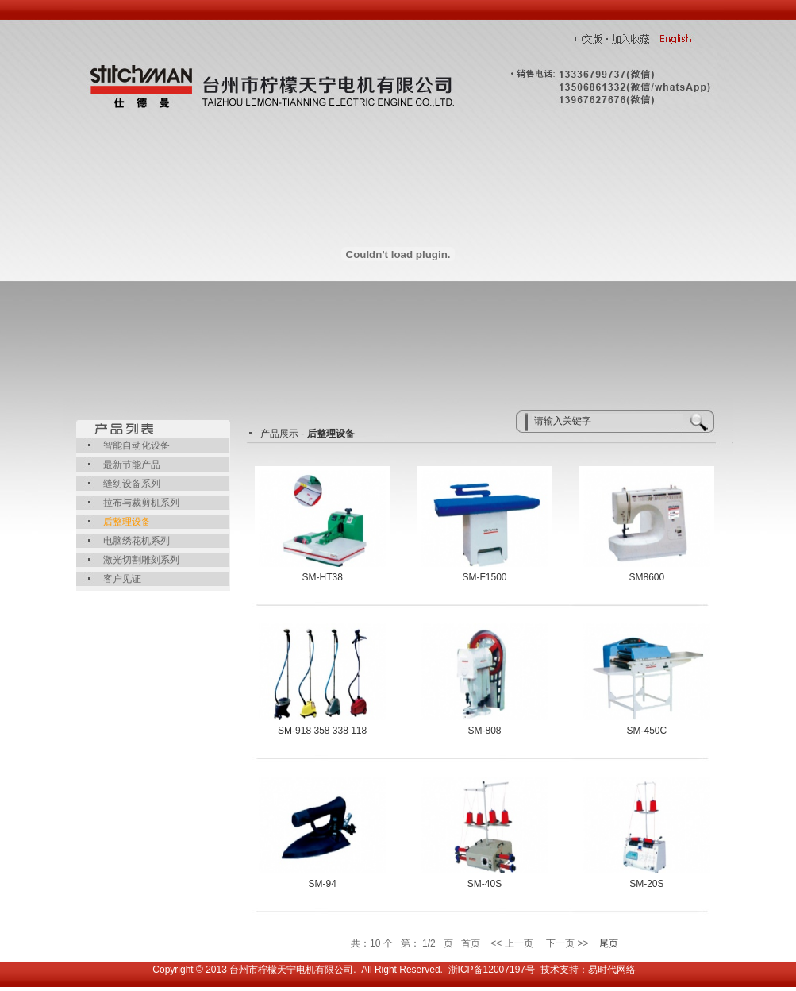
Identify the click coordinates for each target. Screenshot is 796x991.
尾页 (608, 943)
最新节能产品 (131, 464)
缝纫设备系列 (131, 483)
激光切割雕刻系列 (141, 559)
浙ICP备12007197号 (491, 969)
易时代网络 (612, 969)
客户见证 (122, 578)
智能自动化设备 (136, 445)
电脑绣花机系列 (136, 540)
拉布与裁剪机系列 (141, 502)
